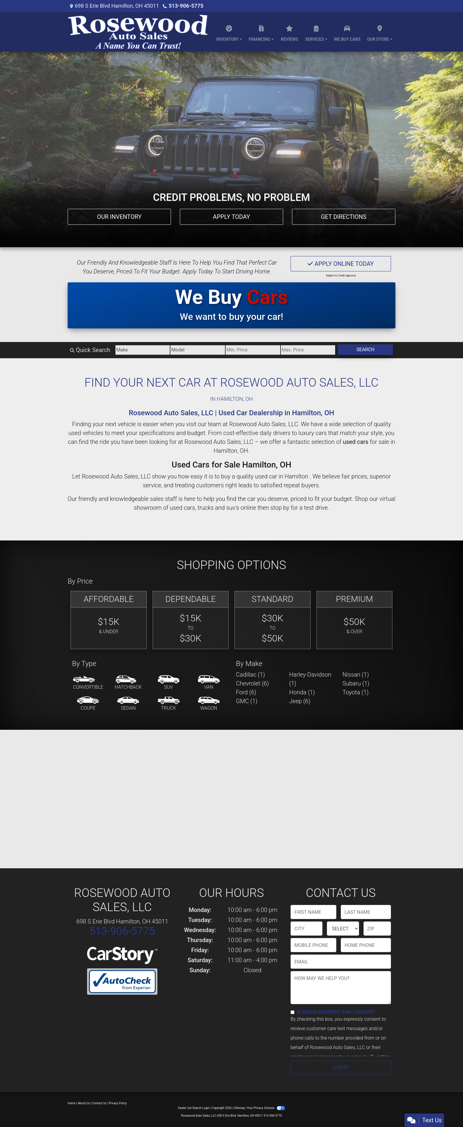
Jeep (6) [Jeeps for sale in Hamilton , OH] (299, 701)
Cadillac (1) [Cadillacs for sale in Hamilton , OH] (250, 674)
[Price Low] (253, 350)
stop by (279, 507)
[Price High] (308, 350)
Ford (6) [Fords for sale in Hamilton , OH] (246, 692)
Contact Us (99, 1103)
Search (365, 349)
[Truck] (169, 704)
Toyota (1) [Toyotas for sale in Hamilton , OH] (356, 692)
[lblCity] (306, 928)
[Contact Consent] (292, 1012)
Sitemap (239, 1108)
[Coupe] (88, 704)
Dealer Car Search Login (194, 1108)
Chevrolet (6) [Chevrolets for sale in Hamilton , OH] (252, 683)
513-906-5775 (186, 6)
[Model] (197, 350)
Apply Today (231, 216)
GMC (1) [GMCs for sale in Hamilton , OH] (246, 701)
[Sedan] (128, 704)
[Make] (142, 350)
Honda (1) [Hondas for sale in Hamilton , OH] (302, 692)
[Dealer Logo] (138, 31)
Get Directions (343, 216)
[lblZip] (377, 928)
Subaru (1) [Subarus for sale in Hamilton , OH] (356, 683)
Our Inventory (119, 216)
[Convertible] (88, 683)
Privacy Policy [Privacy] (118, 1103)
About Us (84, 1103)
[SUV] (169, 683)
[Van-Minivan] (209, 683)
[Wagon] (209, 704)
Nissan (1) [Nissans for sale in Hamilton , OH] (356, 674)
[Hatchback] (128, 683)
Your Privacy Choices (266, 1108)
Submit (340, 1067)
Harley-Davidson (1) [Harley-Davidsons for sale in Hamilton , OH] (310, 679)
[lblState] (343, 928)
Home (72, 1103)
